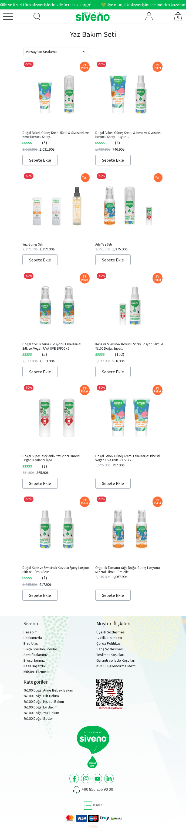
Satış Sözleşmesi (110, 649)
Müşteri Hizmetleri (38, 671)
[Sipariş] (56, 52)
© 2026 (93, 805)
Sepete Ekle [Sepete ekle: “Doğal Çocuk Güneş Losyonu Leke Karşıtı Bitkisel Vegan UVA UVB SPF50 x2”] (40, 371)
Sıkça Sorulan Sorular (40, 649)
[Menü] (14, 17)
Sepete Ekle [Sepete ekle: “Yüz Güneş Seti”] (40, 260)
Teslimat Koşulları (110, 654)
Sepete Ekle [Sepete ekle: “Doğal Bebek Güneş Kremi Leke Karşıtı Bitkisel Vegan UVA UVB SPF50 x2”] (113, 483)
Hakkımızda (32, 637)
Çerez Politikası (108, 643)
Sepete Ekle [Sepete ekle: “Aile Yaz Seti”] (113, 260)
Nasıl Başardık (34, 666)
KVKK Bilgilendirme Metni (116, 666)
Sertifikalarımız (35, 654)
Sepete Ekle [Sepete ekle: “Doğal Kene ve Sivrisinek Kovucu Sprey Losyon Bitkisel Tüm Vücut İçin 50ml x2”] (40, 595)
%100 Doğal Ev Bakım (40, 707)
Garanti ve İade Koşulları (115, 660)
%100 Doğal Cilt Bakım (41, 695)
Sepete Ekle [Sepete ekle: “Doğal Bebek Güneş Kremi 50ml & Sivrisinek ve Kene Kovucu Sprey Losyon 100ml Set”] (40, 160)
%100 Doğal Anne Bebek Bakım (48, 690)
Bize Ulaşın (31, 643)
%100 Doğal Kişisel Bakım (43, 701)
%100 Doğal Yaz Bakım (41, 712)
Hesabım (30, 632)
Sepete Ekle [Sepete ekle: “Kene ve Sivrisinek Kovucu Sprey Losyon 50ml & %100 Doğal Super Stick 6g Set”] (113, 371)
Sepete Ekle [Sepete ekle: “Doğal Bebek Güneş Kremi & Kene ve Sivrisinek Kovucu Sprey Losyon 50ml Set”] (113, 160)
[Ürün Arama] (37, 16)
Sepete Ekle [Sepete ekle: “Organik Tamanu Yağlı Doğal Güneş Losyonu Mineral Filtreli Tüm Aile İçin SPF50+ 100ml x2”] (113, 595)
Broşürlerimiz (34, 660)
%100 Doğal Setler (38, 718)
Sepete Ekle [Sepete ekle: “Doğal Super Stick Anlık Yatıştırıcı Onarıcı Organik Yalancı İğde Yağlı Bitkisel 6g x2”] (40, 483)
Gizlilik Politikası (109, 637)
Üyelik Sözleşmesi (111, 632)
